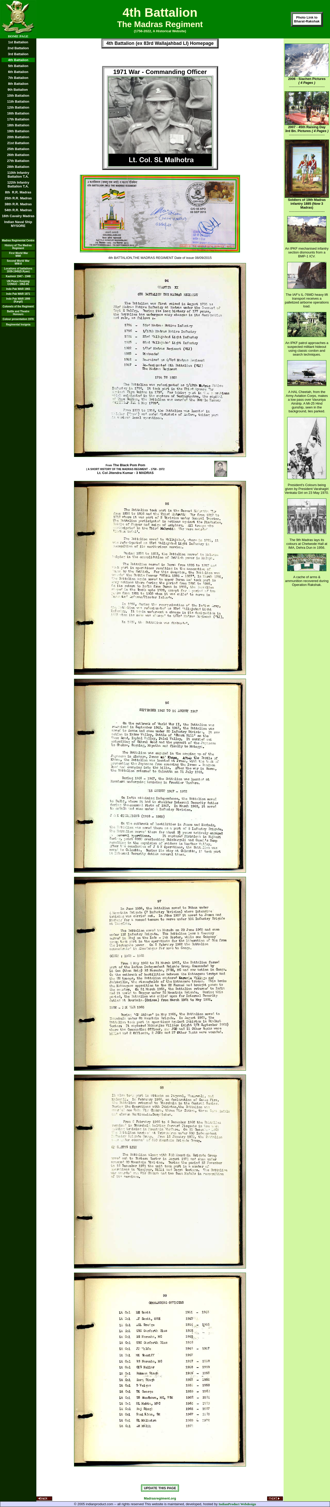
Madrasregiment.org (160, 1498)
